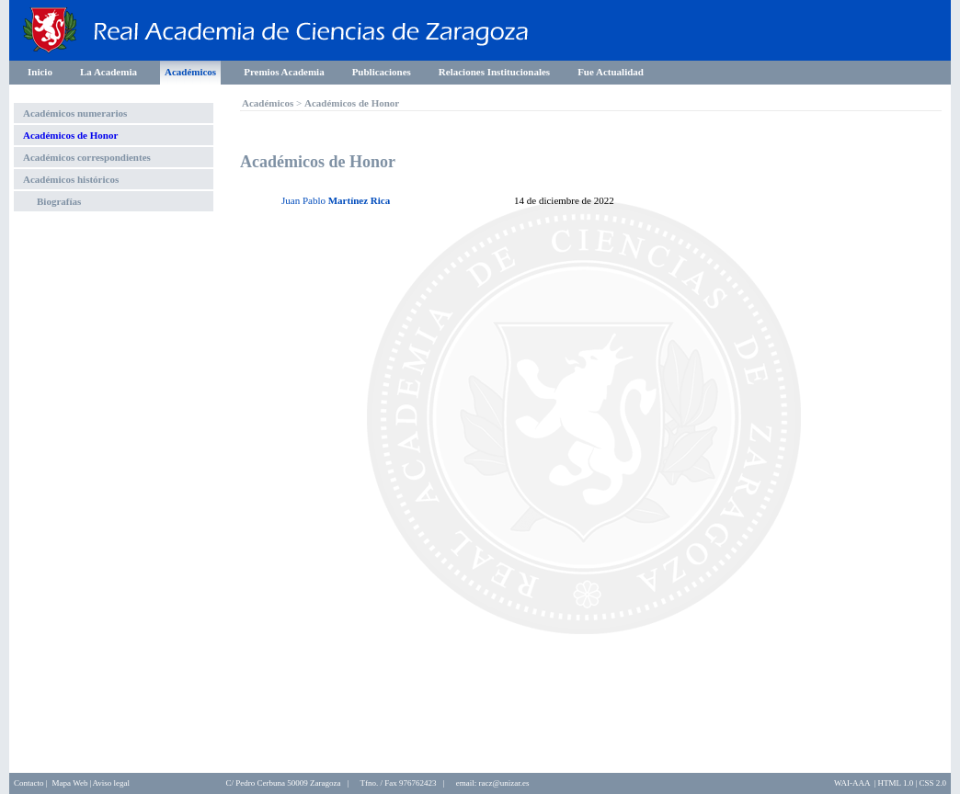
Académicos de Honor (70, 135)
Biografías (59, 201)
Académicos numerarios (75, 113)
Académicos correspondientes (87, 157)
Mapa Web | (72, 783)
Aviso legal (111, 783)
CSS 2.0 (932, 783)
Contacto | (31, 783)
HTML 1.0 (896, 783)
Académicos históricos (71, 179)
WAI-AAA (852, 783)
